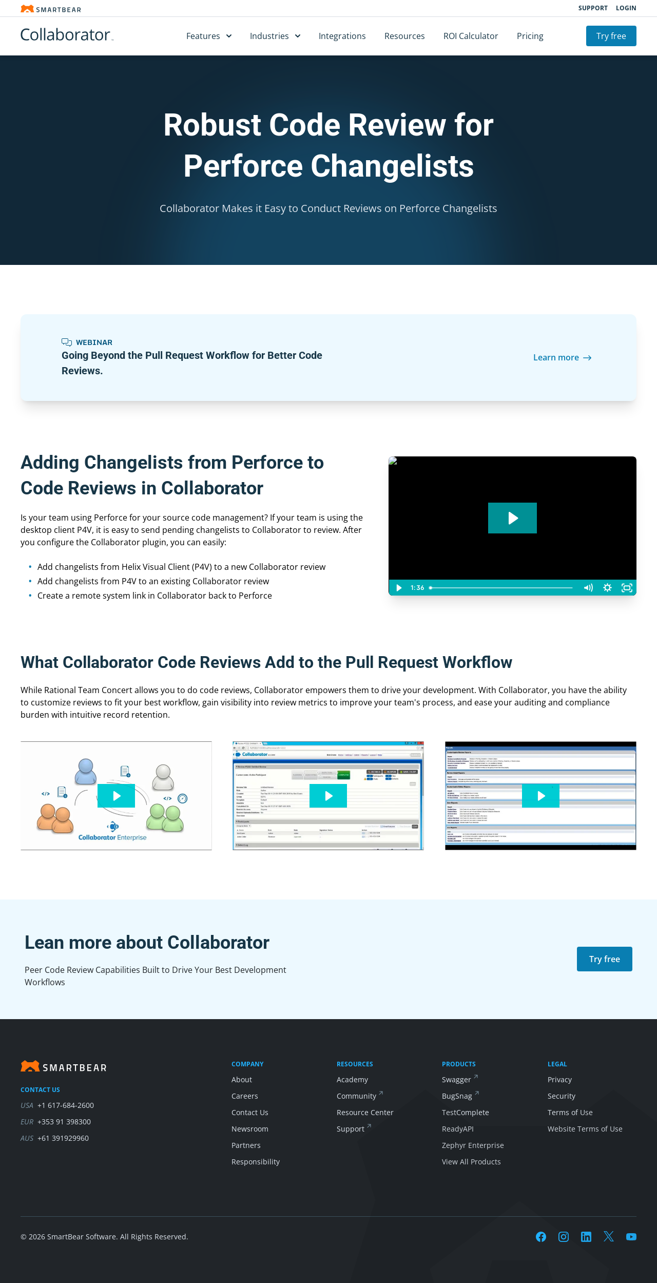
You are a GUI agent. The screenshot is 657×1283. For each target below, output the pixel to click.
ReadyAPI (458, 1129)
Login (626, 8)
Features (208, 36)
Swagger (456, 1079)
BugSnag (457, 1096)
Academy (352, 1079)
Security (561, 1096)
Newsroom (249, 1129)
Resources (404, 36)
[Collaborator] (82, 36)
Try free (611, 36)
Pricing (530, 36)
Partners (246, 1145)
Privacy (560, 1079)
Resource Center (365, 1112)
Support (593, 8)
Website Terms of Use (585, 1129)
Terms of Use (570, 1112)
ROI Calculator (470, 36)
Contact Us (249, 1112)
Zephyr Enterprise (473, 1145)
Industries (275, 36)
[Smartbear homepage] (51, 8)
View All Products (471, 1161)
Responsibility (255, 1161)
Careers (244, 1096)
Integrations (342, 36)
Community (356, 1096)
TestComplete (465, 1112)
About (241, 1079)
